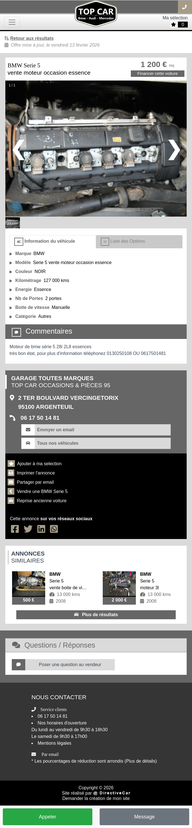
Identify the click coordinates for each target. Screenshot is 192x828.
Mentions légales (54, 743)
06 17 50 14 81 (39, 417)
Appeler (47, 817)
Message (144, 817)
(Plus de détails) (141, 761)
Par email (50, 754)
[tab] (53, 242)
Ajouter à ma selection (39, 463)
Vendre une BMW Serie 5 (42, 491)
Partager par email (35, 482)
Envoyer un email (55, 429)
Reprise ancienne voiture (42, 500)
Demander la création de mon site (96, 798)
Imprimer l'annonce (36, 473)
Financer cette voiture (157, 73)
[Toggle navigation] (12, 22)
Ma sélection (175, 17)
